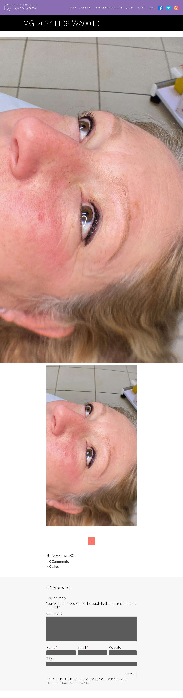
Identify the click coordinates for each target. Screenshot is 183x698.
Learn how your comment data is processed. (87, 680)
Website (115, 647)
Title (49, 658)
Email (82, 647)
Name (50, 647)
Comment (54, 613)
